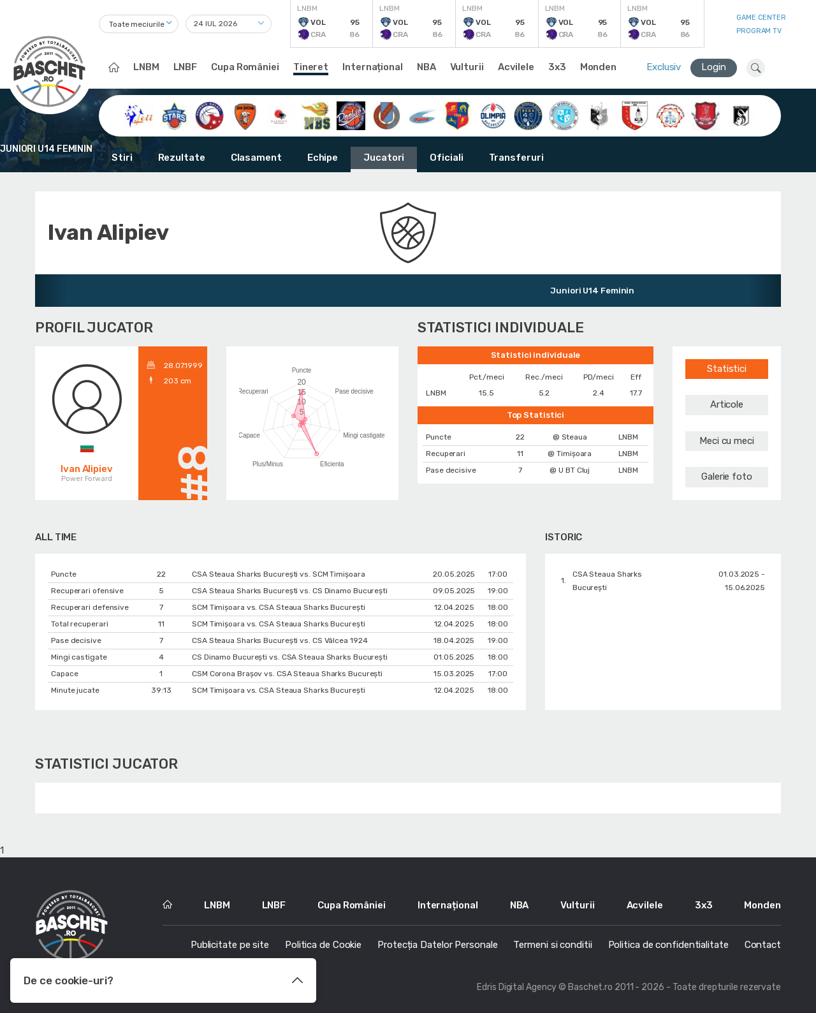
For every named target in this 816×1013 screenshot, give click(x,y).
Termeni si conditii (552, 944)
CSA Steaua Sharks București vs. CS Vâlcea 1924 (279, 640)
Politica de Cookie (323, 944)
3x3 (557, 67)
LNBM (146, 67)
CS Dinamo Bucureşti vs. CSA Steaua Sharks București (290, 657)
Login (713, 67)
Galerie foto (726, 476)
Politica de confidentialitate (668, 944)
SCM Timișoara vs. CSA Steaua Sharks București (278, 607)
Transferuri (516, 157)
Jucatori (383, 157)
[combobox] (138, 24)
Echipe (322, 157)
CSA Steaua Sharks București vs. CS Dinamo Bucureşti (290, 590)
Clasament (256, 157)
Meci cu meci (726, 441)
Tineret (310, 67)
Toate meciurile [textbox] (136, 24)
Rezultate (181, 157)
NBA (426, 67)
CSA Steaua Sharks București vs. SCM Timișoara (278, 574)
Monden (598, 67)
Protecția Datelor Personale (437, 944)
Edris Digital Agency (517, 987)
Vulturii (467, 67)
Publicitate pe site (230, 944)
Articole (726, 404)
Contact (763, 944)
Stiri (122, 157)
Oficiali (446, 157)
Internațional (372, 67)
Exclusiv (663, 67)
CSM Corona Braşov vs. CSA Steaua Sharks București (287, 673)
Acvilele (516, 67)
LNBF (185, 67)
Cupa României (245, 67)
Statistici (727, 368)
